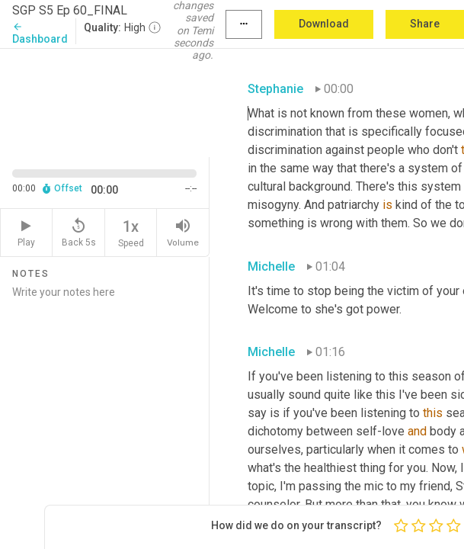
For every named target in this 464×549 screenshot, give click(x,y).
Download (324, 24)
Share (425, 24)
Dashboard (40, 33)
